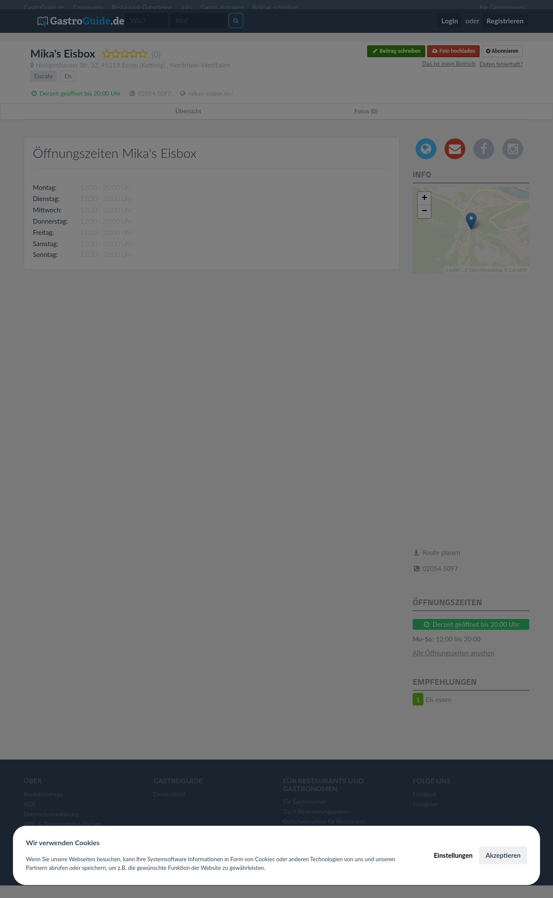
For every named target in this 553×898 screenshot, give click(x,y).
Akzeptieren (503, 855)
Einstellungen (453, 855)
